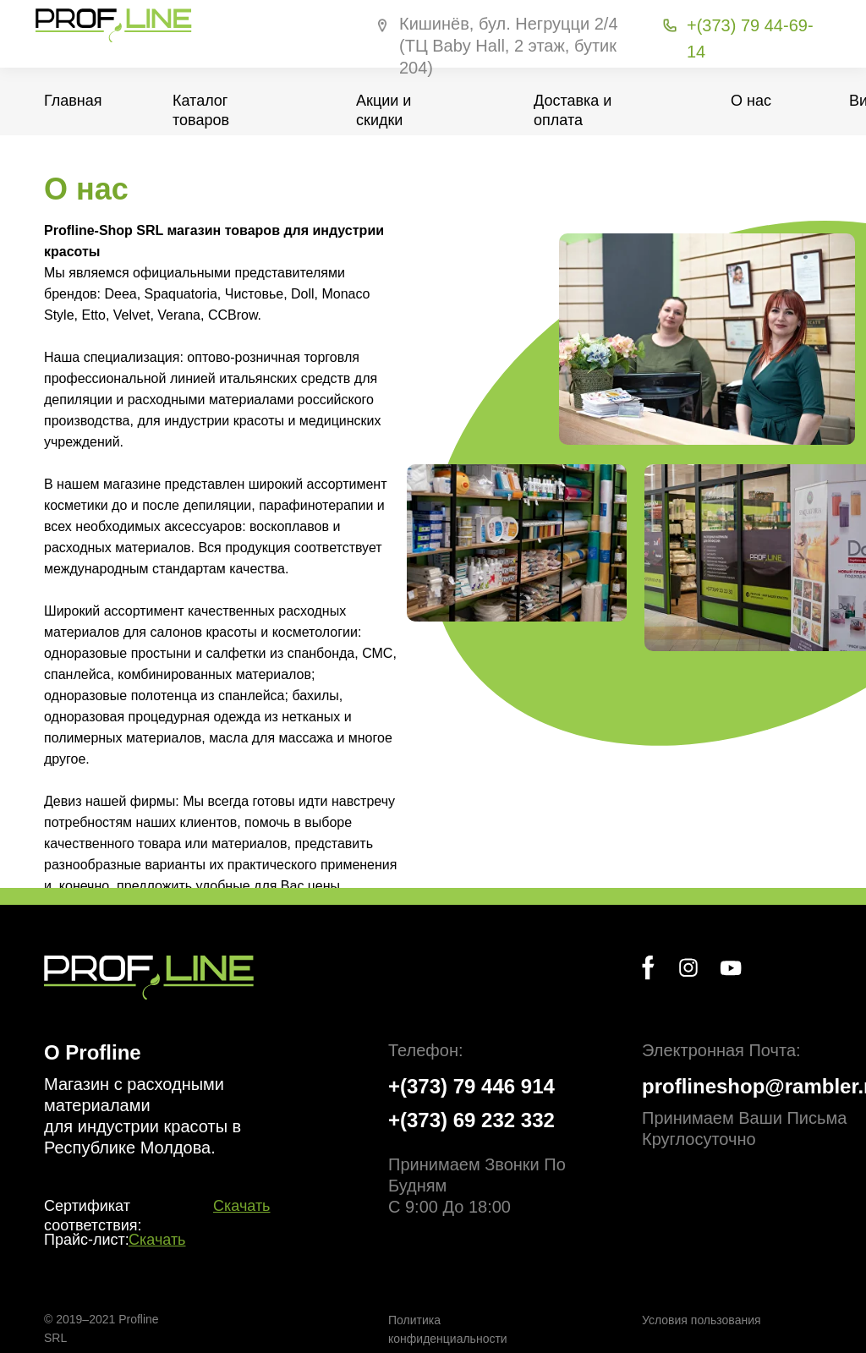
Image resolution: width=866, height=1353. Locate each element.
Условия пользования (701, 1320)
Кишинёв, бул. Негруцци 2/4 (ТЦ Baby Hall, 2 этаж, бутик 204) (508, 45)
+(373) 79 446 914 (471, 1086)
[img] (149, 978)
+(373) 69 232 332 (471, 1120)
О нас (751, 100)
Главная (73, 100)
